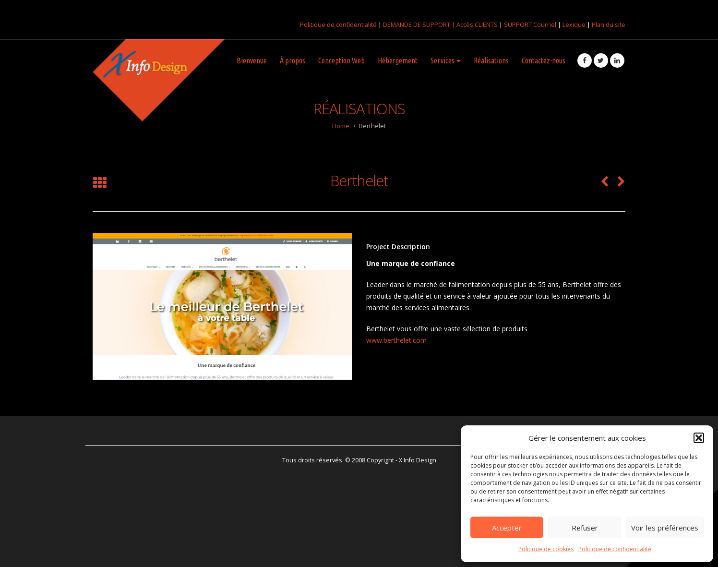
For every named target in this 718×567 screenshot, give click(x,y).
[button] (699, 438)
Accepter (507, 527)
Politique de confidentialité (614, 549)
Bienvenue (252, 60)
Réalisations (491, 60)
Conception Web (341, 60)
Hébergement (398, 60)
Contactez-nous (543, 60)
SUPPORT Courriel (530, 24)
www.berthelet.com (396, 340)
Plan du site (608, 24)
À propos (292, 60)
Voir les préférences (664, 527)
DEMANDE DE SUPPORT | (419, 24)
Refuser (585, 527)
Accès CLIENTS (477, 24)
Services (443, 60)
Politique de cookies (546, 549)
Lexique (574, 24)
